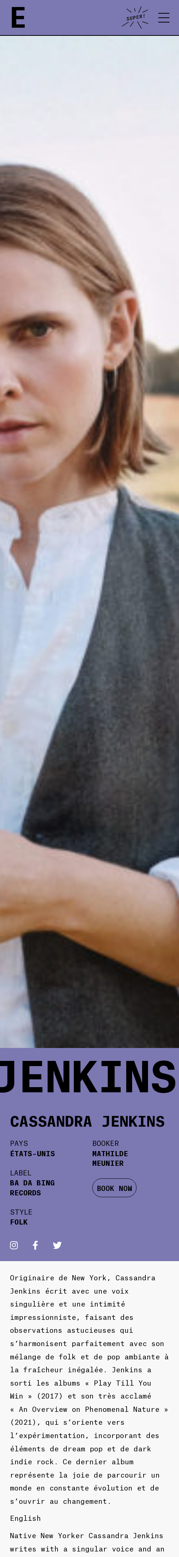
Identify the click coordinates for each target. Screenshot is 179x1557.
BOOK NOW (114, 1187)
